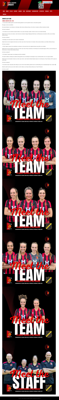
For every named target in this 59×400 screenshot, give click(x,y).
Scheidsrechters (35, 11)
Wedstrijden (28, 11)
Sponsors (47, 11)
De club (11, 11)
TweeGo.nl (39, 398)
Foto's (51, 11)
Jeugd (24, 11)
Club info (15, 11)
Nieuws (7, 11)
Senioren (20, 11)
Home (4, 11)
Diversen (4, 14)
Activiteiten (41, 11)
